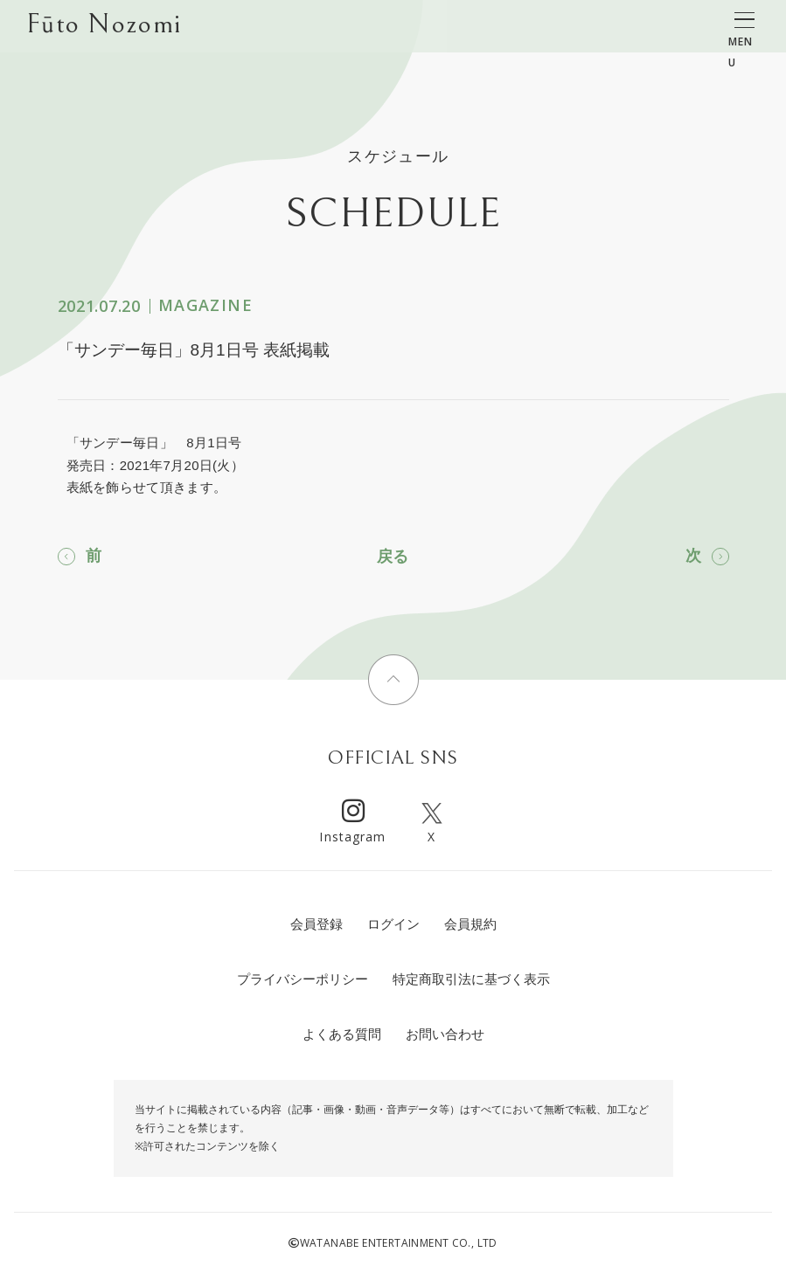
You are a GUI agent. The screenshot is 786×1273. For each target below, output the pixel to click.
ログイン (393, 924)
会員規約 (470, 924)
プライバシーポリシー (302, 979)
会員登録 (316, 924)
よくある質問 (342, 1034)
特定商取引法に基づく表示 (471, 979)
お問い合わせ (445, 1034)
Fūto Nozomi (103, 27)
